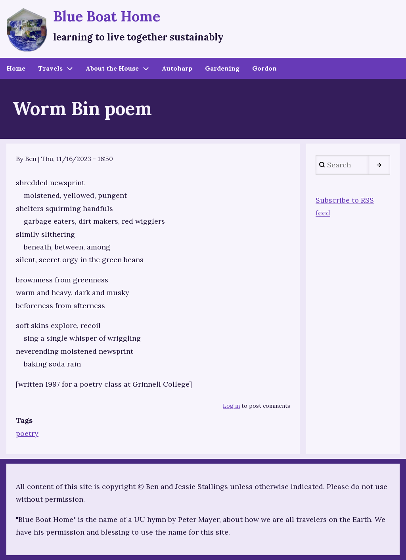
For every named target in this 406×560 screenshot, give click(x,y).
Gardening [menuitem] (222, 68)
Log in (231, 405)
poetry (27, 433)
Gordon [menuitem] (264, 68)
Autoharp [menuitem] (177, 68)
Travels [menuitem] (50, 68)
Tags (24, 420)
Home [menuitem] (15, 68)
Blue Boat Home (106, 16)
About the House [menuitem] (112, 68)
